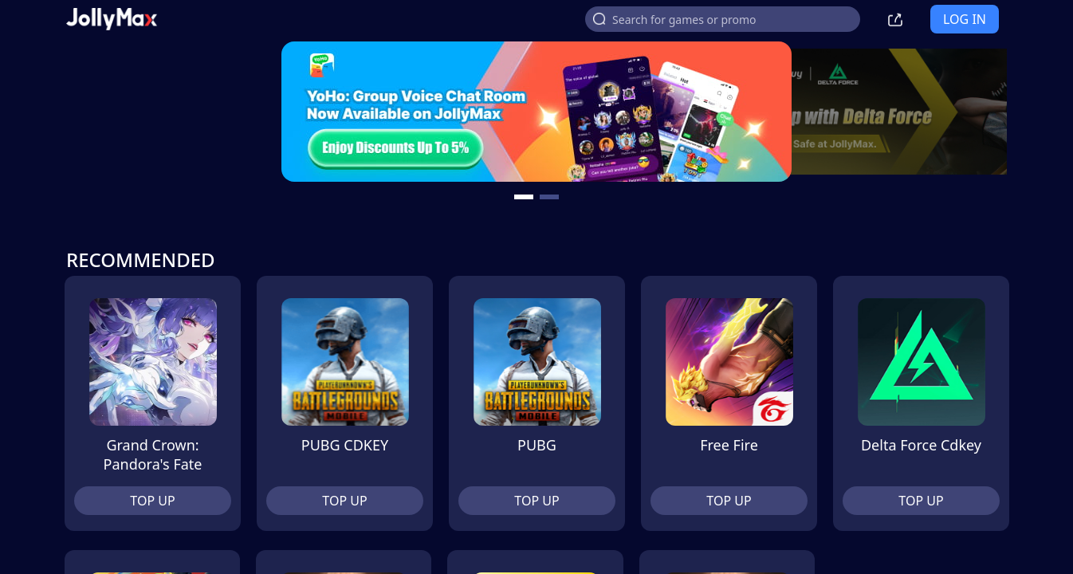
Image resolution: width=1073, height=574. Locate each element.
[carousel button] (523, 197)
